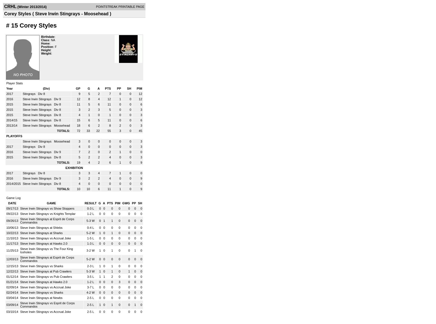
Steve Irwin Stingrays (37, 99)
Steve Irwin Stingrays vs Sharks (41, 266)
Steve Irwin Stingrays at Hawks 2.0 (44, 243)
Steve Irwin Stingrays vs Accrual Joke (45, 238)
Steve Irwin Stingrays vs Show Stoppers (47, 208)
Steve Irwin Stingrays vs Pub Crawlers (46, 276)
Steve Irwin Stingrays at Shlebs (41, 227)
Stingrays (29, 93)
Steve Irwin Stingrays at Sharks (41, 233)
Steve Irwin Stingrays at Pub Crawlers (46, 271)
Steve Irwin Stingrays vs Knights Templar (48, 213)
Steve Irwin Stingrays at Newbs (41, 298)
